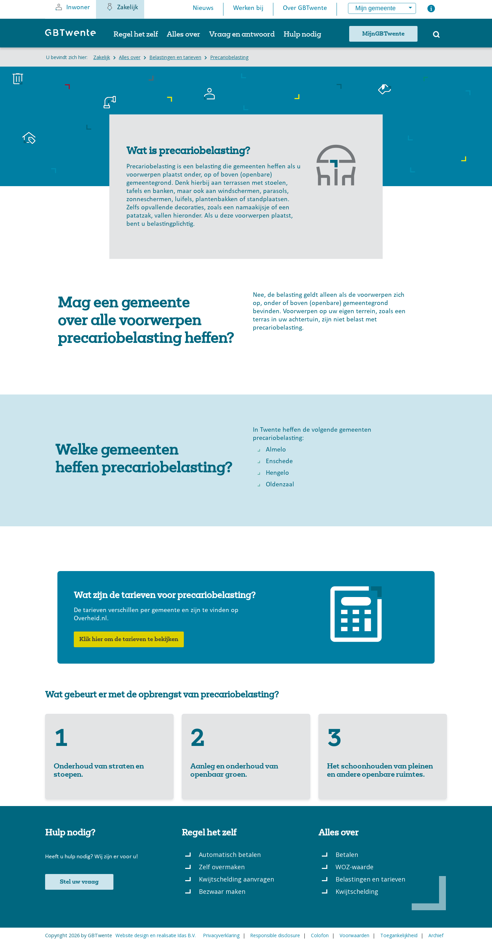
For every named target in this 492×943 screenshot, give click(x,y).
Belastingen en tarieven (370, 879)
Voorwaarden (354, 935)
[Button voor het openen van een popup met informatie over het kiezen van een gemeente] (431, 10)
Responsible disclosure (275, 935)
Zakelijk (122, 7)
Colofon (320, 935)
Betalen (347, 854)
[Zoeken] (436, 36)
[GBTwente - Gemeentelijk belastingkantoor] (74, 35)
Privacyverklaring (221, 935)
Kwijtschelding (357, 891)
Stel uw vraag (79, 882)
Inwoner (72, 7)
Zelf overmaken (222, 867)
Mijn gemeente (375, 8)
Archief (435, 935)
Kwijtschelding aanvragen (236, 879)
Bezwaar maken (222, 891)
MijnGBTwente (383, 34)
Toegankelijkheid (399, 935)
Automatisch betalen (230, 854)
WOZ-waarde (354, 867)
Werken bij (248, 8)
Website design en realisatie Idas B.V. (155, 935)
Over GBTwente (305, 8)
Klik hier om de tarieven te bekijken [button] (128, 639)
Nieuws (203, 8)
